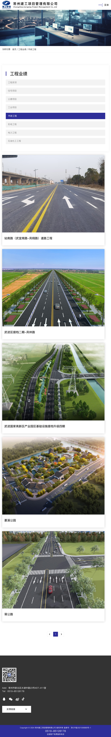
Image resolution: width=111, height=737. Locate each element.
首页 (14, 49)
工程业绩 (22, 49)
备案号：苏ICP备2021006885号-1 (77, 727)
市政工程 (32, 49)
